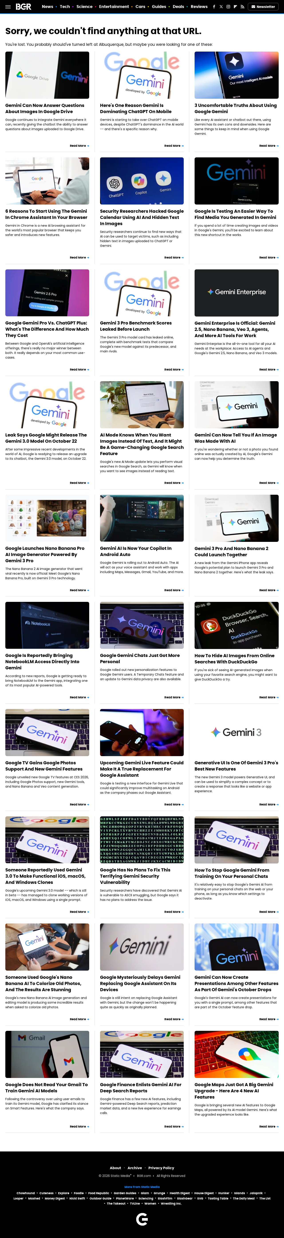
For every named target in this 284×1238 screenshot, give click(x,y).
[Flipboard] (235, 6)
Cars (140, 6)
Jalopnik (256, 1193)
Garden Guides (125, 1193)
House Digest (204, 1193)
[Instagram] (228, 6)
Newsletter (263, 7)
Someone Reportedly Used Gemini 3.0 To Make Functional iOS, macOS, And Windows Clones (45, 876)
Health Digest (180, 1193)
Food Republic (98, 1193)
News (47, 6)
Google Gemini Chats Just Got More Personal (140, 658)
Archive (135, 1168)
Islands (239, 1193)
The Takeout (116, 1203)
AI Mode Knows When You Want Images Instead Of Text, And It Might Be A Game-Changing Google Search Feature (142, 444)
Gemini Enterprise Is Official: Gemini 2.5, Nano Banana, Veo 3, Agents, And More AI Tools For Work (235, 329)
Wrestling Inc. (171, 1203)
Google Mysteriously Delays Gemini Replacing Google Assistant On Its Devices (140, 983)
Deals (178, 6)
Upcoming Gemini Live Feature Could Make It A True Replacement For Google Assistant (142, 769)
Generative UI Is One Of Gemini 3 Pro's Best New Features (236, 766)
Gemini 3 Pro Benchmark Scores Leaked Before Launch (136, 326)
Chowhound (26, 1193)
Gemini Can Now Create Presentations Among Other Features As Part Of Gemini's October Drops (236, 983)
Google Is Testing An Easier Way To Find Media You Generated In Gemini (235, 214)
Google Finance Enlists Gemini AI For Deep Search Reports (140, 1088)
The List (264, 1198)
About (115, 1168)
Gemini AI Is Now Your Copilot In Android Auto (136, 551)
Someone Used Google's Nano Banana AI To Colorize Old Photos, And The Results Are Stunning (43, 983)
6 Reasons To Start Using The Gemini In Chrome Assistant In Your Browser (46, 214)
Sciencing (145, 1198)
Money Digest (55, 1198)
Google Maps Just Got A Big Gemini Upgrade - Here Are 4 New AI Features (234, 1091)
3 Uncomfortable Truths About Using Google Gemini (236, 108)
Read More (78, 146)
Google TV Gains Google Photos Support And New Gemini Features (44, 766)
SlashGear (185, 1198)
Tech (65, 6)
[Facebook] (214, 6)
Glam (145, 1193)
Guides (159, 6)
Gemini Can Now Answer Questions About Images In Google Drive (44, 108)
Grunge (159, 1193)
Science (85, 6)
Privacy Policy (161, 1168)
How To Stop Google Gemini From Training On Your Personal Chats (232, 873)
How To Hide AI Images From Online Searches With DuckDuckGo (234, 659)
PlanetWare (125, 1198)
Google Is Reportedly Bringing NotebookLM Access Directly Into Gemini (42, 662)
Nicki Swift (77, 1198)
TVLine (135, 1203)
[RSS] (242, 6)
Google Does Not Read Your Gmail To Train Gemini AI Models (46, 1088)
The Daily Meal (244, 1198)
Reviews (199, 6)
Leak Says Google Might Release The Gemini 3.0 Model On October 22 (46, 438)
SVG (200, 1198)
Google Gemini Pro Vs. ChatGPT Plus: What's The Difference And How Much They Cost (47, 329)
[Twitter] (221, 6)
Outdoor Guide (100, 1198)
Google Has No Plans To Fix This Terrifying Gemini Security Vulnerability (135, 876)
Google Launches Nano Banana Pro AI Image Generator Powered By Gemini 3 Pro (45, 554)
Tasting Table (218, 1198)
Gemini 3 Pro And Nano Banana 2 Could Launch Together (231, 552)
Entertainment (114, 6)
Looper (19, 1198)
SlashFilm (165, 1198)
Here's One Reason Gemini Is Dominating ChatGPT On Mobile (136, 108)
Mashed (34, 1198)
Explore (63, 1193)
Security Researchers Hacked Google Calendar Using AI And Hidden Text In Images (142, 217)
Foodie (79, 1193)
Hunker (223, 1193)
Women (150, 1203)
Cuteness (46, 1193)
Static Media (120, 1176)
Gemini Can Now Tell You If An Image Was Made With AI (236, 438)
